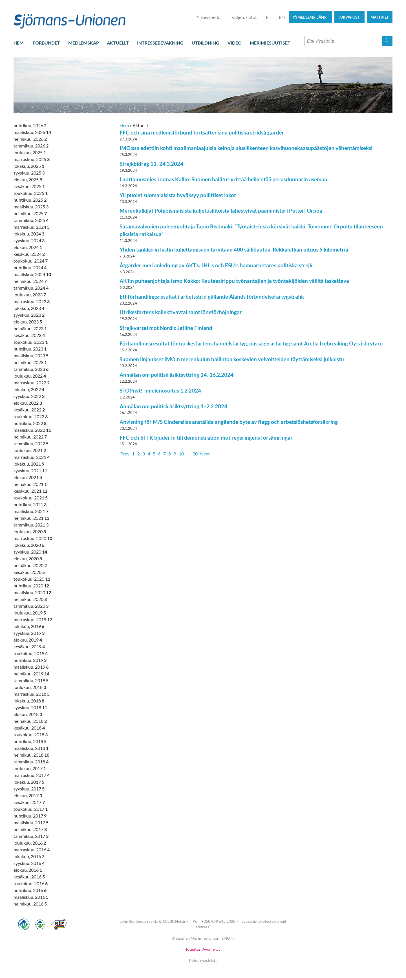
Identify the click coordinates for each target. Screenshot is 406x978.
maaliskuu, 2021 (31, 511)
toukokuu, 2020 (32, 578)
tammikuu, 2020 (31, 606)
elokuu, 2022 (28, 403)
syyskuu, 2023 (29, 315)
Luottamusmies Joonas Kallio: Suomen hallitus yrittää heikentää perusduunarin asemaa (223, 179)
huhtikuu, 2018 (30, 741)
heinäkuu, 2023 (30, 328)
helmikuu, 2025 (30, 213)
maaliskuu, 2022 (32, 430)
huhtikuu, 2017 (30, 815)
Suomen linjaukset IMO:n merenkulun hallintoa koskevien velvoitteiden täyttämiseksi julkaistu (232, 359)
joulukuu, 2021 (30, 450)
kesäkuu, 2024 (29, 254)
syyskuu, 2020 (30, 551)
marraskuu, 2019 (33, 619)
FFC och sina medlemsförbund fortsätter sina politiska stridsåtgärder (202, 132)
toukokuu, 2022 (31, 416)
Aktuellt (118, 42)
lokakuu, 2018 (29, 700)
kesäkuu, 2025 (29, 186)
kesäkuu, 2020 (29, 572)
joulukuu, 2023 (30, 294)
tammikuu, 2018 (31, 761)
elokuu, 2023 (28, 321)
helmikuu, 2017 (30, 829)
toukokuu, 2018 (31, 734)
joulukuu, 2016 (30, 842)
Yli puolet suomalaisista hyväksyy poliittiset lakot (178, 195)
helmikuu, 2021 (31, 518)
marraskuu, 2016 (32, 849)
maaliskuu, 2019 (31, 666)
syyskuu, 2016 (29, 863)
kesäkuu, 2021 (30, 491)
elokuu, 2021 (28, 477)
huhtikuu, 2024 (30, 267)
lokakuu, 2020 (29, 545)
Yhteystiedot (209, 17)
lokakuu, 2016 (29, 856)
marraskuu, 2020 (33, 538)
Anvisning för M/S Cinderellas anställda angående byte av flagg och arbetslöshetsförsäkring (229, 421)
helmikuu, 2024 (30, 281)
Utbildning (205, 42)
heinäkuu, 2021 (30, 484)
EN (282, 17)
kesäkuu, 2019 (29, 646)
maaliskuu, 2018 (31, 748)
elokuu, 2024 (28, 247)
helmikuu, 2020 (30, 599)
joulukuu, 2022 (30, 375)
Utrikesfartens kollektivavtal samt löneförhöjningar (181, 312)
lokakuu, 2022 (29, 389)
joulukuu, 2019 (30, 612)
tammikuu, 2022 (31, 443)
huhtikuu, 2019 (30, 660)
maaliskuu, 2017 (31, 822)
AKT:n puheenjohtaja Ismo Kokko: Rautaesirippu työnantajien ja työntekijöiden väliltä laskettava (234, 280)
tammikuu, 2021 (31, 524)
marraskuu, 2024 (32, 227)
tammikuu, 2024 (31, 287)
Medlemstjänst (310, 17)
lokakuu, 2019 (29, 626)
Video (235, 42)
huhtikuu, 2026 (30, 125)
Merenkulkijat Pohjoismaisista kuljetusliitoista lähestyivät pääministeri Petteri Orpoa (221, 210)
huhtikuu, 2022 (30, 423)
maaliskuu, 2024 (32, 274)
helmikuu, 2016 (30, 903)
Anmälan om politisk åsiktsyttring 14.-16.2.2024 (176, 374)
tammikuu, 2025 (31, 220)
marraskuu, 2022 (32, 382)
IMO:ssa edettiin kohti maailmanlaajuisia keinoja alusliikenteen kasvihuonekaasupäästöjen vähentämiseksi (246, 148)
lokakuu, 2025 (29, 166)
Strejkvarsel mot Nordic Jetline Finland (166, 328)
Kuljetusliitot (244, 17)
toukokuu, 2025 (31, 193)
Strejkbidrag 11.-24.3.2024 (151, 163)
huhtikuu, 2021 (30, 504)
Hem (19, 42)
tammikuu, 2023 (31, 369)
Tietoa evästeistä (202, 960)
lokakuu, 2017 (29, 782)
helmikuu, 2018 (31, 754)
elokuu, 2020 (28, 558)
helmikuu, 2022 (30, 436)
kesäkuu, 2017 (29, 802)
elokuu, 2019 (28, 639)
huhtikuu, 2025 (30, 199)
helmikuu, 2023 (30, 362)
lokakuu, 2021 (29, 463)
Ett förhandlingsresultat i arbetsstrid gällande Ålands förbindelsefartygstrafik (212, 296)
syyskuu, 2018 (30, 707)
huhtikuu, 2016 (30, 890)
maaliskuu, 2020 (32, 592)
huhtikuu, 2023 (30, 348)
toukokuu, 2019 (31, 653)
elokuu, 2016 (28, 870)
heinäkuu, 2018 (30, 721)
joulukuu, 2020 (30, 531)
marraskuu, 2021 (32, 457)
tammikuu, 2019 (31, 680)
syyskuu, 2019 (29, 633)
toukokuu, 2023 (31, 342)
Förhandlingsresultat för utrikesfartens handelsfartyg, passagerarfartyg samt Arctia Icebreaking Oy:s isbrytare (251, 343)
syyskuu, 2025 (29, 172)
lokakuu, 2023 (29, 308)
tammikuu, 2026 (31, 145)
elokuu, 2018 (28, 714)
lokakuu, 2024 (29, 233)
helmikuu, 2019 (31, 673)
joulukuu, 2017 (30, 768)
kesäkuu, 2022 (29, 409)
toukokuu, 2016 (31, 883)
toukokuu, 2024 (31, 260)
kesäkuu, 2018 (29, 727)
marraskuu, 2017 (32, 775)
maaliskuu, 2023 (31, 355)
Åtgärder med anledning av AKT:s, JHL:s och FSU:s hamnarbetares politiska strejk (216, 265)
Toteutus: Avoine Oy (202, 949)
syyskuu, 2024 (29, 240)
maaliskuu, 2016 (31, 897)
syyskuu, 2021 (30, 470)
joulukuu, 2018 (30, 687)
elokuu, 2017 (28, 795)
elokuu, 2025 (28, 179)
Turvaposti (349, 17)
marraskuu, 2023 (32, 301)
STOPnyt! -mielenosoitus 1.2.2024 (160, 390)
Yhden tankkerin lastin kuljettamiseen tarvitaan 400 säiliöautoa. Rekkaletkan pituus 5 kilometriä (234, 249)
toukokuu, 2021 (31, 497)
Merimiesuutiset (270, 42)
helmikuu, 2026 (30, 139)
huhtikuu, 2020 (31, 585)
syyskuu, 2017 (29, 788)
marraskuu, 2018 (32, 694)
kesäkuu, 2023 (29, 335)
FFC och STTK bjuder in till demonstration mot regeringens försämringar (206, 437)
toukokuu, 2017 (31, 809)
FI (268, 17)
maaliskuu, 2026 (32, 132)
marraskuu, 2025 (32, 159)
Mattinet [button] (379, 17)
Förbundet (46, 42)
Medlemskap (83, 42)
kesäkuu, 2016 (29, 876)
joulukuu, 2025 (30, 152)
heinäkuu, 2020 (30, 565)
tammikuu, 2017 (31, 836)
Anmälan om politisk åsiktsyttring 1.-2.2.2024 (173, 406)
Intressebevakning (160, 42)
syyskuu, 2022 (29, 396)
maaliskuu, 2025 (31, 206)
